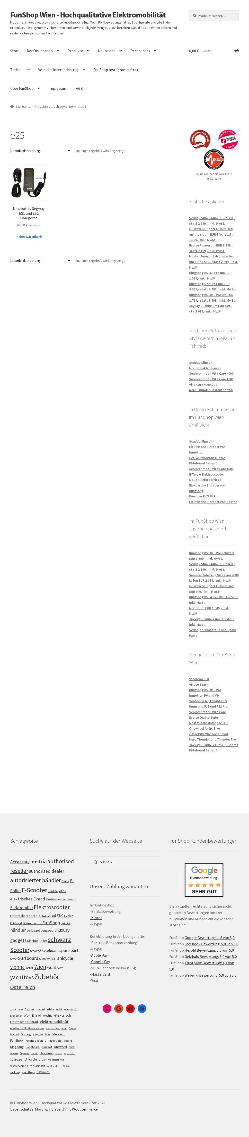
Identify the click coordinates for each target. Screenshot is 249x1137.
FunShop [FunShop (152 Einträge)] (51, 922)
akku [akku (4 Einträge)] (13, 1009)
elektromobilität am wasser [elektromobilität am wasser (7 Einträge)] (27, 1028)
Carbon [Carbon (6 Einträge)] (29, 1009)
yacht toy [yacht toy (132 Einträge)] (55, 967)
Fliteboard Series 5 (203, 463)
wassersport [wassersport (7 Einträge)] (37, 1066)
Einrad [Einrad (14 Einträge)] (36, 1015)
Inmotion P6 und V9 (204, 695)
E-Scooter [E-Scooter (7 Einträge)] (16, 1015)
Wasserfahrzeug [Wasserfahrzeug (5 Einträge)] (19, 1066)
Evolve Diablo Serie (203, 717)
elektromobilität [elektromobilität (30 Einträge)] (54, 1021)
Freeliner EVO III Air (203, 496)
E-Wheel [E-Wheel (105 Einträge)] (53, 891)
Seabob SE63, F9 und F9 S (208, 701)
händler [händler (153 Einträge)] (18, 930)
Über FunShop (22, 88)
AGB (79, 88)
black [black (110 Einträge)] (65, 881)
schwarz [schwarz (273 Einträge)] (59, 939)
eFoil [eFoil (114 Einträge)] (62, 891)
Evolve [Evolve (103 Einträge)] (68, 916)
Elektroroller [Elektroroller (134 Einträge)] (21, 907)
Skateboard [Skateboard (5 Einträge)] (46, 1053)
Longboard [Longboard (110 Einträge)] (49, 930)
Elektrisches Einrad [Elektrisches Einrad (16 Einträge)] (24, 1022)
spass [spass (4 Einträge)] (58, 1053)
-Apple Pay (98, 955)
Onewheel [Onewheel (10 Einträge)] (60, 1047)
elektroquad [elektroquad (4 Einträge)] (53, 1028)
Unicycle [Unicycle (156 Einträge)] (64, 958)
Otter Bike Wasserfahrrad (208, 734)
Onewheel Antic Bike (204, 728)
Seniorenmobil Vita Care (207, 712)
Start (14, 50)
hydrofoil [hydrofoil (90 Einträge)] (66, 923)
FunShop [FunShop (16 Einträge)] (16, 1040)
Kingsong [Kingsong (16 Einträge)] (17, 1047)
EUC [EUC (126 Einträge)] (60, 915)
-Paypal (96, 924)
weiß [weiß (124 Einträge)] (30, 967)
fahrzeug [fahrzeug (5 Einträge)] (26, 1034)
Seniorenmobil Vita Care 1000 (211, 379)
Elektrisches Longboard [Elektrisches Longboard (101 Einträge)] (61, 899)
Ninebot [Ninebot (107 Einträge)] (32, 941)
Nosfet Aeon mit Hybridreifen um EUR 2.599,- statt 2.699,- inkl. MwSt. (213, 261)
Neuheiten (107, 50)
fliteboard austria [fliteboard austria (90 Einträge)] (32, 923)
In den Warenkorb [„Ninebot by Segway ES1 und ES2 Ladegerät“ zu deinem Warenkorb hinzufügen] (29, 236)
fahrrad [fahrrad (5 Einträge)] (14, 1034)
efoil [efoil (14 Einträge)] (27, 1015)
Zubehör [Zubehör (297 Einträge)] (47, 976)
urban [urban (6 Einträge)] (42, 1059)
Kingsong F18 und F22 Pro (208, 706)
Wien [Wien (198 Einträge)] (40, 966)
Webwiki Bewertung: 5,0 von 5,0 (210, 975)
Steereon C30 (199, 679)
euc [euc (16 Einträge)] (64, 1028)
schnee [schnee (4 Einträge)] (14, 1053)
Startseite (23, 106)
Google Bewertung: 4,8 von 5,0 (210, 937)
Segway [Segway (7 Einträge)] (24, 1053)
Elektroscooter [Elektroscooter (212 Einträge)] (52, 907)
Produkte (75, 50)
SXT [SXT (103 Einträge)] (53, 959)
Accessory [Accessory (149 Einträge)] (20, 862)
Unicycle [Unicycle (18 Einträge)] (31, 1059)
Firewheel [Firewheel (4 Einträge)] (38, 1034)
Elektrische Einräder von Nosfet (213, 502)
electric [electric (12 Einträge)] (47, 1015)
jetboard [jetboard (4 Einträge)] (67, 1040)
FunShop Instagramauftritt (116, 69)
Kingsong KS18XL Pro (205, 690)
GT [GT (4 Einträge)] (46, 1040)
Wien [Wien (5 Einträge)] (66, 1066)
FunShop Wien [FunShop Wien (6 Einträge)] (34, 1040)
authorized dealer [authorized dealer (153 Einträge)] (46, 871)
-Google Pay (100, 961)
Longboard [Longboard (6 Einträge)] (33, 1047)
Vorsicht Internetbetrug (58, 69)
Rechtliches (140, 50)
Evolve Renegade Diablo (207, 458)
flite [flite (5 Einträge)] (47, 1034)
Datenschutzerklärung (29, 1109)
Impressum (57, 88)
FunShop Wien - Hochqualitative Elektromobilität (88, 15)
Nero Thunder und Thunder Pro (212, 739)
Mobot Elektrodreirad (205, 368)
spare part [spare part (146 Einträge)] (68, 950)
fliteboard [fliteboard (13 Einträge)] (58, 1034)
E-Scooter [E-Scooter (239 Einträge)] (34, 890)
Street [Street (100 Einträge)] (14, 959)
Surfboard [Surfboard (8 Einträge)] (16, 1059)
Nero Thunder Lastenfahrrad (211, 390)
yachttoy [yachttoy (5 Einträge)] (15, 1072)
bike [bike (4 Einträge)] (20, 1009)
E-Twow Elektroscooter (206, 474)
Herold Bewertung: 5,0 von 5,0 (209, 950)
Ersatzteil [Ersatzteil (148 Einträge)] (47, 915)
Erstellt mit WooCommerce (74, 1109)
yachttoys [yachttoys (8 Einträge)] (28, 1072)
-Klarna (96, 917)
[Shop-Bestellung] (40, 150)
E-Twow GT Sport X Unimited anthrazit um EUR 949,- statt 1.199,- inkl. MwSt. (211, 234)
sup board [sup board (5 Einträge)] (69, 1053)
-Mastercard (100, 974)
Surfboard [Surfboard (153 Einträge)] (28, 958)
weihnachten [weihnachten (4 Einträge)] (54, 1066)
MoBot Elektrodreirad (205, 480)
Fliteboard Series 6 (203, 750)
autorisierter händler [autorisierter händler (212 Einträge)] (35, 880)
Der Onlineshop (40, 50)
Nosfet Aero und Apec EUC (208, 723)
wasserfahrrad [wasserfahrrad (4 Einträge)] (56, 1059)
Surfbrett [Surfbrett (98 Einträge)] (44, 959)
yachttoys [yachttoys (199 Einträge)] (22, 977)
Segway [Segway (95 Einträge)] (34, 951)
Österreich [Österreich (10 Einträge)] (43, 1072)
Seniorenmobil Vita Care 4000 (211, 373)
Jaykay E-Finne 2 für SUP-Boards (213, 745)
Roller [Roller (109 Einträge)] (43, 941)
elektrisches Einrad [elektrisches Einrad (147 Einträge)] (27, 899)
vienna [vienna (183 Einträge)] (17, 967)
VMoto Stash (199, 684)
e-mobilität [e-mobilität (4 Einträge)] (70, 1009)
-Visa (94, 980)
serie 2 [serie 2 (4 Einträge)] (34, 1053)
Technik (16, 69)
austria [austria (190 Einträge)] (38, 861)
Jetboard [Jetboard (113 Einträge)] (33, 930)
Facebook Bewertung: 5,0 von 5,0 (211, 943)
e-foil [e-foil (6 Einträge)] (59, 1009)
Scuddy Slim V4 (200, 362)
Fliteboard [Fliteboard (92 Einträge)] (16, 923)
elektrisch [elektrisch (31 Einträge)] (62, 1015)
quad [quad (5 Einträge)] (72, 1047)
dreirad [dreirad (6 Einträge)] (40, 1009)
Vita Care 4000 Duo (203, 384)
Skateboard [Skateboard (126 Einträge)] (49, 950)
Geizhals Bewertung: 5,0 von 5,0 (211, 956)
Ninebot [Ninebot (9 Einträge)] (47, 1047)
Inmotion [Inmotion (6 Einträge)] (55, 1040)
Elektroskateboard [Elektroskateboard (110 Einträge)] (23, 916)
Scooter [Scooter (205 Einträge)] (19, 949)
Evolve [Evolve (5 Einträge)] (72, 1028)
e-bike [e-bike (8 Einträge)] (50, 1009)
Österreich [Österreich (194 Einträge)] (22, 987)
